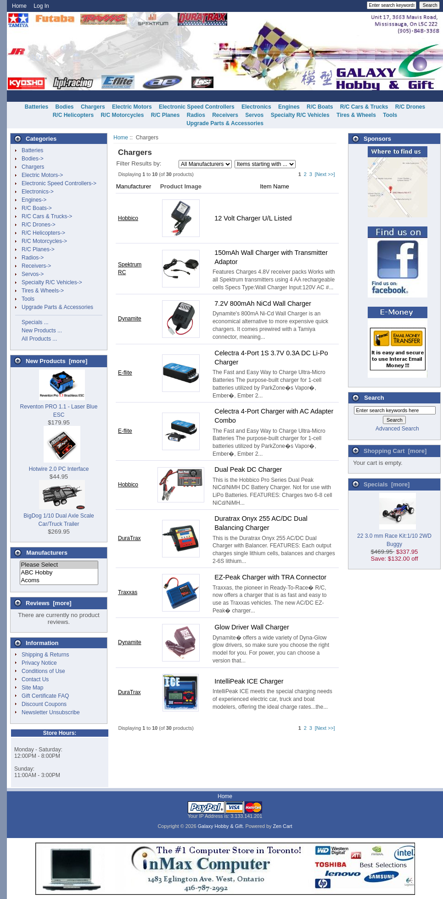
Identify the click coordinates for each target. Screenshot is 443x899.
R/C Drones (410, 107)
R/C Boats (320, 107)
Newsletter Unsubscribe (51, 712)
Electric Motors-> (42, 175)
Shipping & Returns (45, 654)
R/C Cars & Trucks (364, 107)
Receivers (225, 115)
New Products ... (42, 330)
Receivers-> (36, 266)
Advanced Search (397, 428)
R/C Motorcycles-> (44, 241)
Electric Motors (132, 107)
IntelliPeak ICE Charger (248, 681)
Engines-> (34, 200)
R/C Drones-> (39, 224)
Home (19, 6)
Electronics (256, 107)
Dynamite (129, 318)
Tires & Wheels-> (43, 290)
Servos (254, 115)
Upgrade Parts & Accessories (225, 123)
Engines (289, 107)
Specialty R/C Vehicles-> (52, 282)
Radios (196, 115)
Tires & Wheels (356, 115)
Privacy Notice (39, 663)
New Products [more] (56, 361)
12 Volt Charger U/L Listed (253, 218)
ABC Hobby (59, 573)
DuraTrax (129, 538)
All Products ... (39, 339)
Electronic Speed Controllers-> (59, 183)
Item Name (274, 186)
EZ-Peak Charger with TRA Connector (270, 577)
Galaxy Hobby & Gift (220, 826)
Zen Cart (282, 826)
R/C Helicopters (73, 115)
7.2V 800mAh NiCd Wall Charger (262, 303)
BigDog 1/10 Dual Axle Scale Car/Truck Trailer (58, 515)
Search (374, 397)
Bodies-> (33, 158)
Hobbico (128, 218)
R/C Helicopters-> (43, 233)
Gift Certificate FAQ (45, 696)
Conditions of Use (43, 671)
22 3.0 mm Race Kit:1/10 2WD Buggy (394, 535)
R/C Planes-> (38, 249)
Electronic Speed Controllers (197, 107)
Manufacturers (46, 552)
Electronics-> (38, 191)
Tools (390, 115)
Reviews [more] (49, 603)
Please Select (59, 565)
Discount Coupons (44, 704)
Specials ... (35, 322)
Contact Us (35, 679)
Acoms (59, 581)
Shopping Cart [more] (395, 450)
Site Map (32, 687)
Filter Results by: (138, 163)
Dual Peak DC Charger (248, 469)
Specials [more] (386, 484)
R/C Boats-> (37, 208)
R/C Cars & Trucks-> (47, 216)
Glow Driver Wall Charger (251, 627)
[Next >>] (325, 174)
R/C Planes (165, 115)
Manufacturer (133, 186)
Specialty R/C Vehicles (300, 115)
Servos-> (33, 274)
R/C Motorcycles (122, 115)
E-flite (125, 373)
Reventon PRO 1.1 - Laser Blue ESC (59, 406)
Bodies (65, 107)
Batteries (36, 107)
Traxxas (127, 592)
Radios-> (33, 257)
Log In (41, 6)
